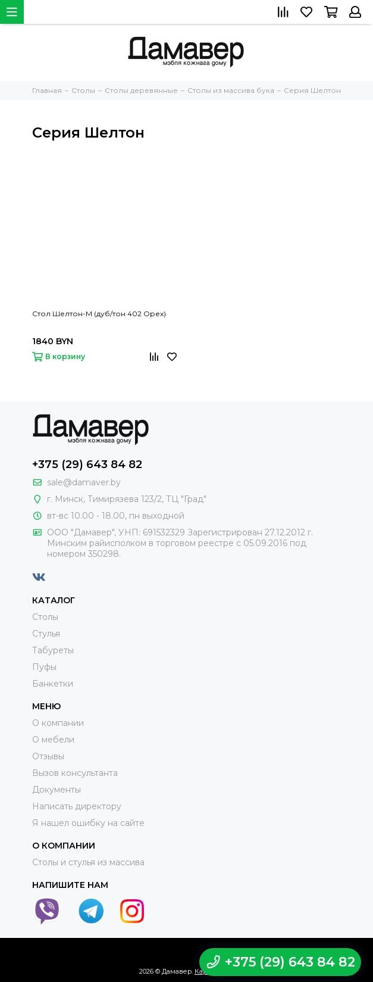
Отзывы (48, 756)
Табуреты (53, 650)
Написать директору (76, 806)
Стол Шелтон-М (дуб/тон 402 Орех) (99, 313)
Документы (56, 789)
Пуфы (44, 667)
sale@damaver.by (84, 482)
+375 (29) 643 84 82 (87, 464)
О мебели (53, 739)
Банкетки (52, 683)
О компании (58, 723)
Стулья (46, 633)
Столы (45, 617)
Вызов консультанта (75, 773)
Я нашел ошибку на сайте (88, 823)
